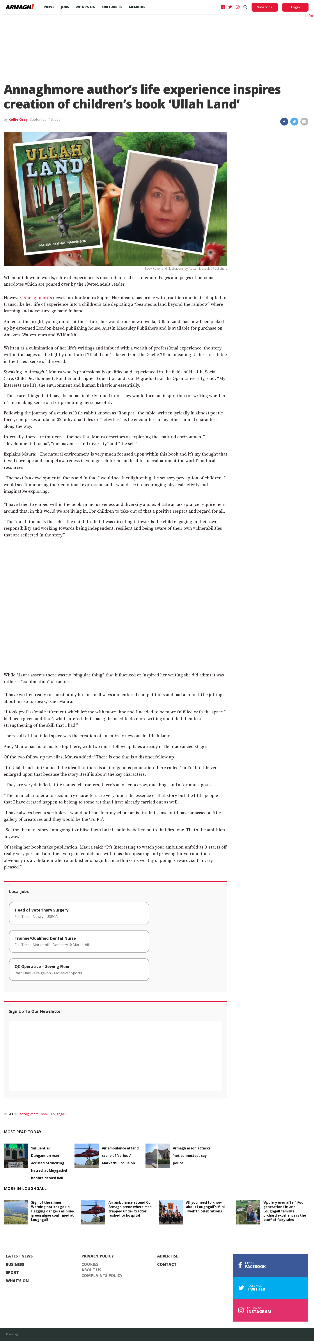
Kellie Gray (18, 119)
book (44, 1114)
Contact (167, 1264)
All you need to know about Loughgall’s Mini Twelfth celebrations (205, 1206)
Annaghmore (29, 1114)
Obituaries (112, 7)
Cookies (90, 1264)
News (49, 7)
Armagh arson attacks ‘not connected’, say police (191, 1155)
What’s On (86, 7)
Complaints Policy (102, 1276)
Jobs (65, 7)
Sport (12, 1273)
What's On (17, 1281)
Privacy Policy (98, 1256)
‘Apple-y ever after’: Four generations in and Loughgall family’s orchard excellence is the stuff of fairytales (284, 1211)
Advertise (167, 1256)
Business (15, 1264)
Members (137, 7)
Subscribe (264, 7)
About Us (91, 1270)
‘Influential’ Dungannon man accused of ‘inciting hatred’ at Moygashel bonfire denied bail (49, 1163)
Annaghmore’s (37, 298)
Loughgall (58, 1114)
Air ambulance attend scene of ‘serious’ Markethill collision (120, 1155)
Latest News (19, 1256)
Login (295, 7)
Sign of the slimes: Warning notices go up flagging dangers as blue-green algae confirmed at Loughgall (52, 1211)
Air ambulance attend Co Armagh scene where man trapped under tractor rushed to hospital (130, 1208)
